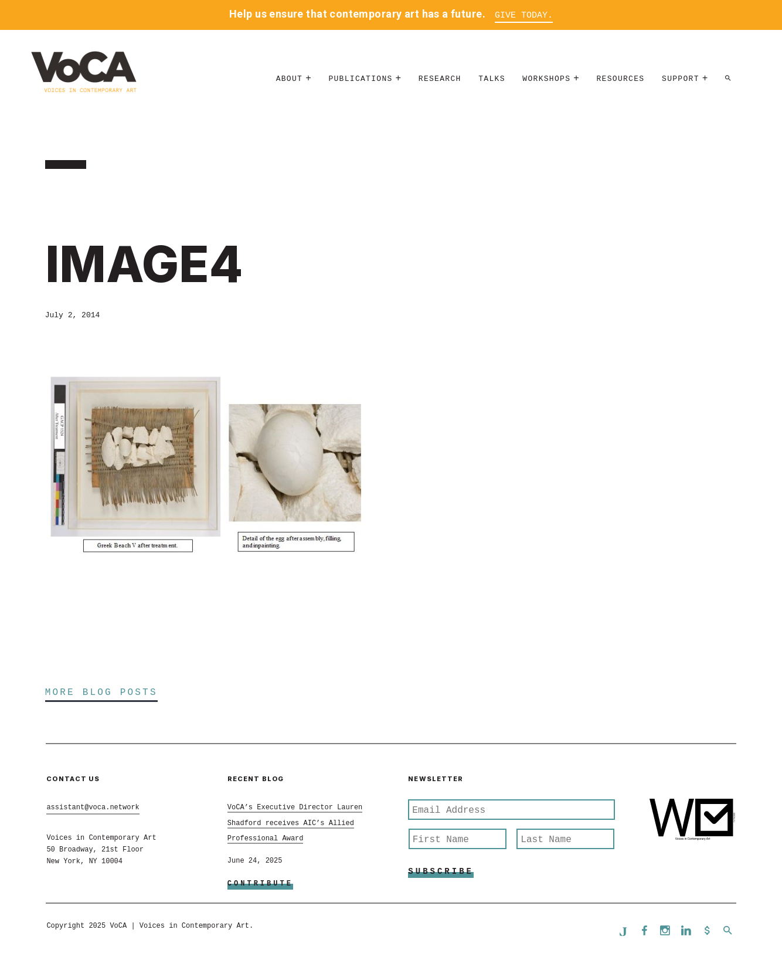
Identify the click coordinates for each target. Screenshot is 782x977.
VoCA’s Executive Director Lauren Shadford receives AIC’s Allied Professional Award (294, 823)
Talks (491, 78)
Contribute (260, 884)
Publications (360, 78)
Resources (621, 78)
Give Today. (524, 16)
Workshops (546, 78)
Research (440, 78)
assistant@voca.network (92, 807)
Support (680, 78)
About (289, 78)
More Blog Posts (101, 692)
